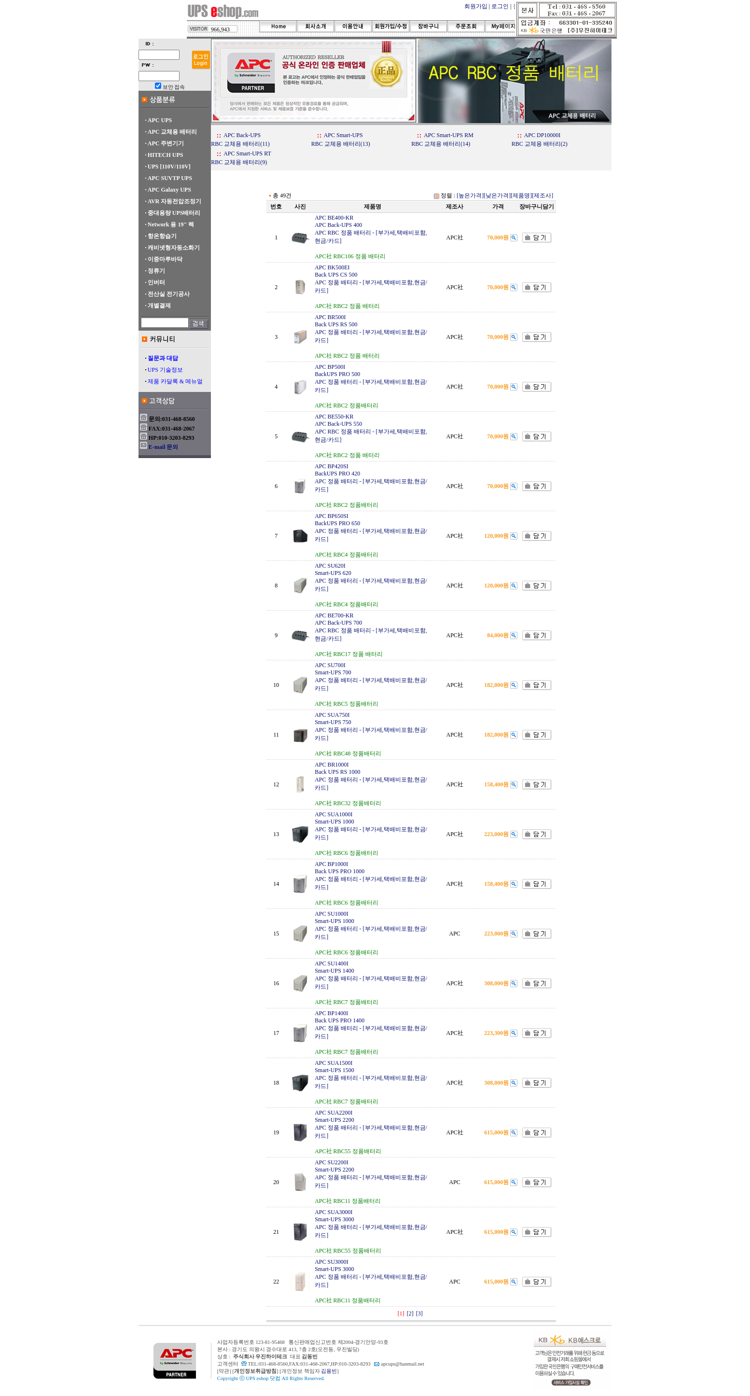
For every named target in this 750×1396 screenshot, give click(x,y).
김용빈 (329, 1371)
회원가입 (475, 6)
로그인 (500, 6)
